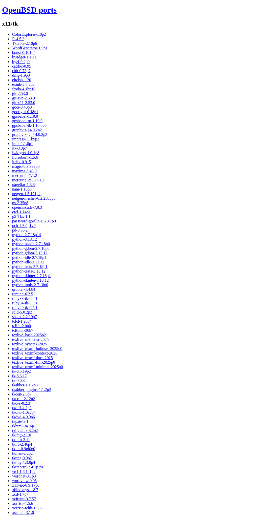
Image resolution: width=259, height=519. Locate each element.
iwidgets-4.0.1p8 (25, 153)
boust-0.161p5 (23, 52)
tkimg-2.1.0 (21, 435)
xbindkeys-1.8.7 (25, 490)
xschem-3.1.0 (23, 512)
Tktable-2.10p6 (24, 43)
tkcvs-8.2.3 (21, 403)
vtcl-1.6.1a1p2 (23, 471)
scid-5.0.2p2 (22, 312)
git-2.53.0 (20, 93)
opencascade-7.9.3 (27, 207)
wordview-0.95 (24, 481)
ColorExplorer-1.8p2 (29, 34)
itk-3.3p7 (19, 148)
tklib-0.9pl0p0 (23, 449)
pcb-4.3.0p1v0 (23, 225)
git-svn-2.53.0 (23, 98)
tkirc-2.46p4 (22, 444)
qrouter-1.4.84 (23, 289)
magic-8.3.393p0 (25, 166)
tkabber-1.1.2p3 (25, 385)
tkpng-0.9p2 (22, 458)
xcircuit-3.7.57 (24, 499)
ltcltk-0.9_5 (21, 162)
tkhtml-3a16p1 (24, 426)
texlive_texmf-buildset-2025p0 (37, 348)
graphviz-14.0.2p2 (27, 130)
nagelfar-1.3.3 (23, 184)
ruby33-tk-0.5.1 (24, 298)
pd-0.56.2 (20, 230)
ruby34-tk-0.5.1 (24, 303)
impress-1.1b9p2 (25, 139)
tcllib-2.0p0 (21, 326)
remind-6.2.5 (22, 294)
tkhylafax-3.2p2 (25, 430)
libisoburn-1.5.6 (25, 157)
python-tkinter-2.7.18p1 (31, 276)
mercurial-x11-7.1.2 (28, 180)
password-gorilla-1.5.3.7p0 (34, 221)
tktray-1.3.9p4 (23, 462)
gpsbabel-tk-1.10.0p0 (29, 125)
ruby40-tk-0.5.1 (24, 307)
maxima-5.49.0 (24, 171)
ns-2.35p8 (20, 203)
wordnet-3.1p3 (24, 476)
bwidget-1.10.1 (24, 57)
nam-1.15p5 (22, 189)
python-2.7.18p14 (26, 235)
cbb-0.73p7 (21, 71)
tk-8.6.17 (19, 376)
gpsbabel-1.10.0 (25, 116)
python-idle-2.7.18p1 (29, 257)
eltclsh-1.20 (21, 80)
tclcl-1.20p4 (22, 321)
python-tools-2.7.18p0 (30, 285)
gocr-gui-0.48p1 (25, 112)
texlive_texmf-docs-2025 (32, 358)
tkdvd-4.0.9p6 (23, 417)
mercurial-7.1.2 (24, 175)
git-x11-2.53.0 (23, 102)
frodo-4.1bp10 (23, 89)
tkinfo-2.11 (21, 440)
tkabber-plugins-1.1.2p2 (31, 389)
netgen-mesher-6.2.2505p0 (33, 198)
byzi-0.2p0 (21, 61)
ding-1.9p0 (21, 75)
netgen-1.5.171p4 (26, 194)
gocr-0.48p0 (22, 107)
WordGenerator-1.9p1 (30, 48)
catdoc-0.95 (21, 66)
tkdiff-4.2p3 (22, 408)
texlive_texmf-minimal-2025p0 (37, 367)
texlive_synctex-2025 (29, 344)
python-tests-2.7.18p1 (30, 266)
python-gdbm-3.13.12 (30, 253)
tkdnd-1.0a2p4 (24, 412)
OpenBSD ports (29, 9)
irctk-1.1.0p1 (22, 143)
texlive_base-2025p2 (29, 335)
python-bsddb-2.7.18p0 (31, 244)
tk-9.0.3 (18, 380)
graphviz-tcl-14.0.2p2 (29, 134)
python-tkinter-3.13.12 (30, 280)
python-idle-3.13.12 (28, 262)
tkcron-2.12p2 (23, 399)
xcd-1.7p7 (20, 494)
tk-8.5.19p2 (21, 371)
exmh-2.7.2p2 (23, 84)
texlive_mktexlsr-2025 (30, 339)
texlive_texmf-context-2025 (34, 353)
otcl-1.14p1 (21, 212)
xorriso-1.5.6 (22, 503)
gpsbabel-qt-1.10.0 (27, 121)
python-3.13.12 (24, 239)
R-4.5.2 (18, 39)
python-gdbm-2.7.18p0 (31, 248)
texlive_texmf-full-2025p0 (33, 362)
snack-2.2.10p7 (24, 317)
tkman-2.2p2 (22, 453)
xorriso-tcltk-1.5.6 (26, 508)
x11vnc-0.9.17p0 (25, 485)
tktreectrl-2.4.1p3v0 (28, 467)
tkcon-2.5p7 (22, 394)
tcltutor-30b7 (22, 330)
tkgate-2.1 (20, 421)
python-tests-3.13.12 (29, 271)
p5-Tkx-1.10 (22, 216)
